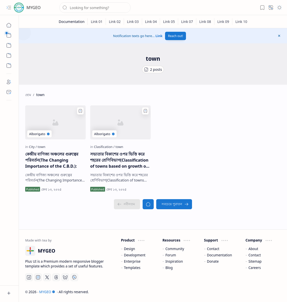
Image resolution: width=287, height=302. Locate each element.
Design (129, 248)
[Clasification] (104, 146)
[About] (9, 82)
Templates (132, 267)
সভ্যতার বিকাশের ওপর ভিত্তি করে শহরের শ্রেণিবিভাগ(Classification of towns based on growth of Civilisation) (119, 160)
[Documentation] (72, 21)
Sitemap (255, 261)
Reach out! (175, 36)
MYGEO (33, 7)
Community (174, 248)
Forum (170, 255)
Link (159, 36)
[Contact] (9, 92)
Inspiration (174, 261)
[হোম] (9, 25)
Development (135, 255)
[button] (9, 7)
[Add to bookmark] (80, 110)
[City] (33, 146)
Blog (169, 267)
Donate (213, 261)
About (253, 248)
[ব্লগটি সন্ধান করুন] (95, 8)
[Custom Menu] (9, 55)
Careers (254, 267)
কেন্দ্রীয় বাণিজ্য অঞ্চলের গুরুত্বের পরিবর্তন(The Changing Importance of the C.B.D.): (51, 160)
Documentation (219, 255)
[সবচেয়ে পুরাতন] (174, 204)
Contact (213, 248)
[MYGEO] (19, 8)
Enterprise (132, 261)
